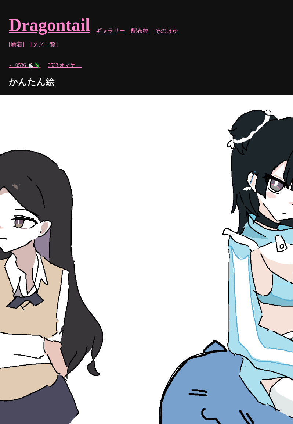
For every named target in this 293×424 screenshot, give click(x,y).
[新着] (17, 44)
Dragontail (49, 25)
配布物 (140, 31)
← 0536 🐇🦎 (24, 65)
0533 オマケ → (65, 65)
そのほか (166, 31)
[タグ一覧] (44, 44)
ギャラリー (110, 31)
